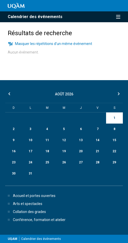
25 (47, 162)
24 (30, 162)
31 (30, 173)
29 (114, 162)
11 (47, 140)
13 (81, 140)
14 (97, 140)
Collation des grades (26, 211)
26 (64, 162)
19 (64, 151)
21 (97, 151)
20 (81, 151)
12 (64, 140)
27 (81, 162)
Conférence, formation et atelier (36, 219)
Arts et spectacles (24, 203)
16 (13, 151)
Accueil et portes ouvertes (30, 195)
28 (97, 162)
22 (114, 151)
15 (114, 140)
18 (47, 151)
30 (13, 173)
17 (30, 151)
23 (13, 162)
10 (30, 140)
